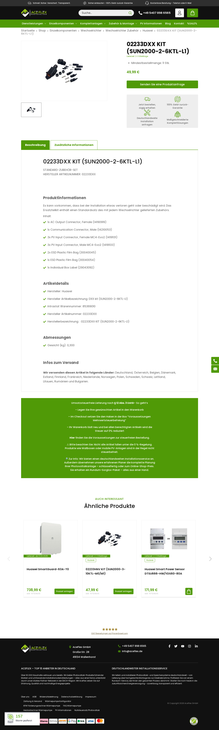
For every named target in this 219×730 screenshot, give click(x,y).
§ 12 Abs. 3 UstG (124, 403)
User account (179, 13)
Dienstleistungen (32, 23)
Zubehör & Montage (121, 23)
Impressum (90, 696)
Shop (42, 30)
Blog (168, 23)
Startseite (28, 30)
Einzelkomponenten (61, 23)
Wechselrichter (91, 30)
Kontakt (179, 23)
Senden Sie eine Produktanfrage (162, 84)
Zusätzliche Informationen (73, 145)
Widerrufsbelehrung (49, 696)
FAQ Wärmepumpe (72, 705)
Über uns (25, 696)
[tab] (73, 145)
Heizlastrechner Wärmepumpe (37, 710)
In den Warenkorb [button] (188, 591)
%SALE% (192, 23)
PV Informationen (151, 23)
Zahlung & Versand (32, 701)
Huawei (148, 30)
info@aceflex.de (132, 651)
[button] (210, 559)
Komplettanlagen (91, 23)
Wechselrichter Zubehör (122, 30)
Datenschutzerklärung (71, 696)
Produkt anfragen (64, 591)
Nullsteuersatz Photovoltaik (87, 710)
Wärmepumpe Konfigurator (58, 701)
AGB (34, 696)
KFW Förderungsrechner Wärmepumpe (41, 705)
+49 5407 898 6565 (157, 13)
